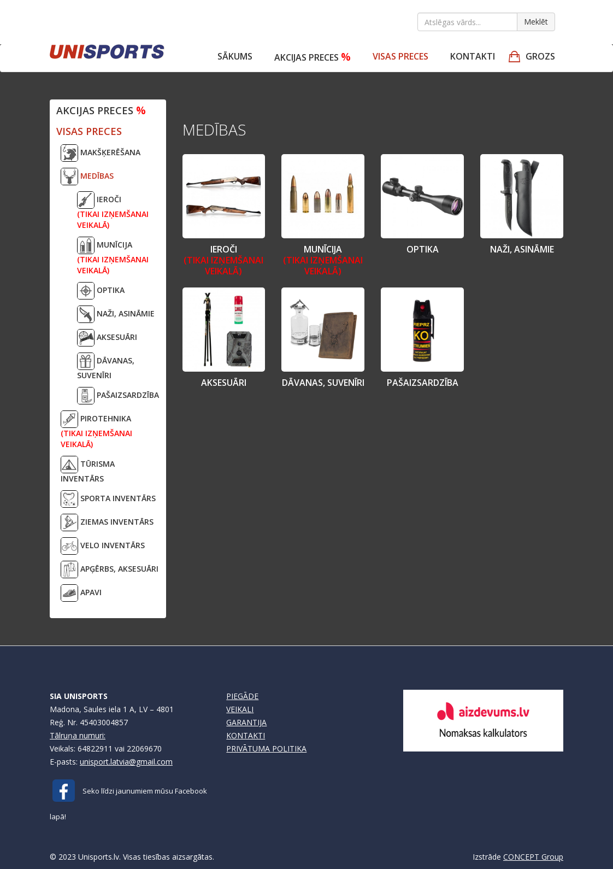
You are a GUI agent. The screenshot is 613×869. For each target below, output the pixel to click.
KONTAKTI (245, 735)
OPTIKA (101, 291)
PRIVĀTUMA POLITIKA (266, 748)
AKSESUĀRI (107, 338)
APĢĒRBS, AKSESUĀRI (109, 569)
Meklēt (536, 21)
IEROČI (113, 210)
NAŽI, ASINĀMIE (116, 314)
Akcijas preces (312, 56)
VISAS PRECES (400, 56)
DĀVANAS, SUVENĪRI (105, 366)
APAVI (81, 593)
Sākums (234, 56)
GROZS (540, 56)
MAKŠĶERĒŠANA (100, 153)
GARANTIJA (246, 722)
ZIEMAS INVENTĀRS (107, 522)
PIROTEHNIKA (96, 429)
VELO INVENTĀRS (103, 546)
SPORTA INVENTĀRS (108, 499)
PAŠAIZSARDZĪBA (118, 395)
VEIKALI (240, 709)
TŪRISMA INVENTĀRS (88, 470)
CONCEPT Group (533, 857)
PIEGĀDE (242, 696)
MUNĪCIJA (113, 256)
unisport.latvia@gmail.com (126, 761)
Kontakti (472, 56)
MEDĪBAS (87, 176)
